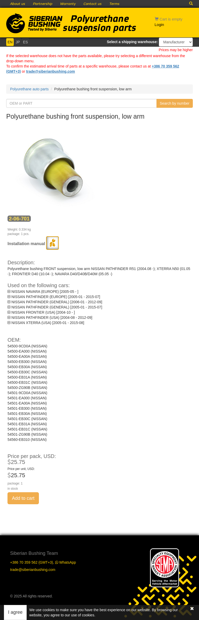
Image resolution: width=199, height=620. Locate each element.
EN (10, 42)
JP (18, 42)
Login (159, 24)
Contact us (92, 4)
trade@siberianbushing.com (50, 71)
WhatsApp (65, 562)
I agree (15, 612)
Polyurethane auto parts (29, 89)
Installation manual (33, 243)
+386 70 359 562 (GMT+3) (31, 562)
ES (25, 42)
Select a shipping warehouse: (132, 42)
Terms (114, 4)
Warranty (68, 4)
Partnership (42, 4)
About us (17, 4)
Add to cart (23, 498)
